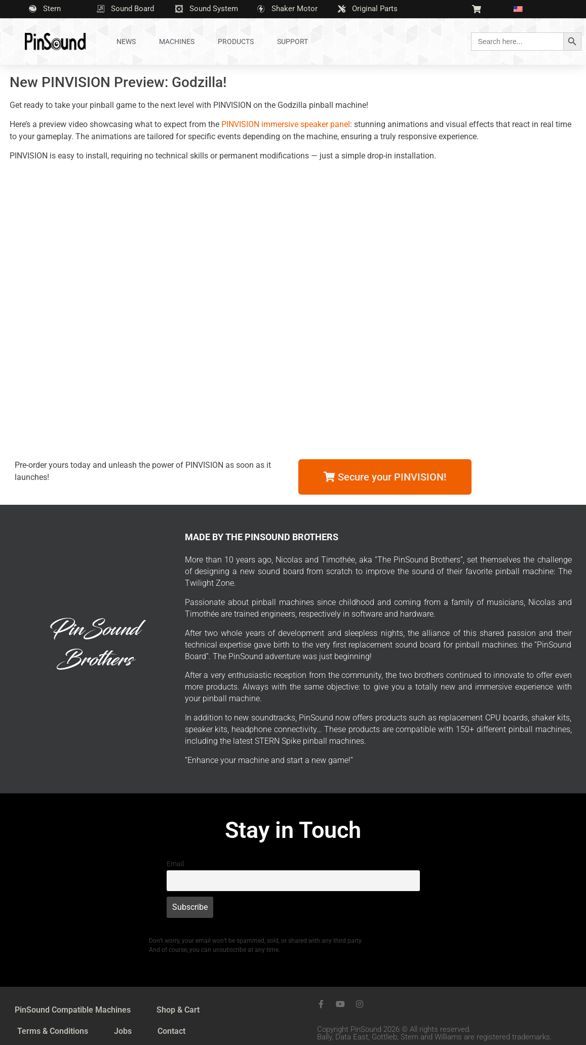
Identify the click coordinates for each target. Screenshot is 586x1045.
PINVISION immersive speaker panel (285, 124)
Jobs (123, 1031)
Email (175, 864)
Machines (176, 41)
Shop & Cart (178, 1010)
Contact (171, 1031)
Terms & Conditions (52, 1031)
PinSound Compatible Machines (73, 1010)
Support (292, 41)
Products (236, 41)
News (126, 41)
